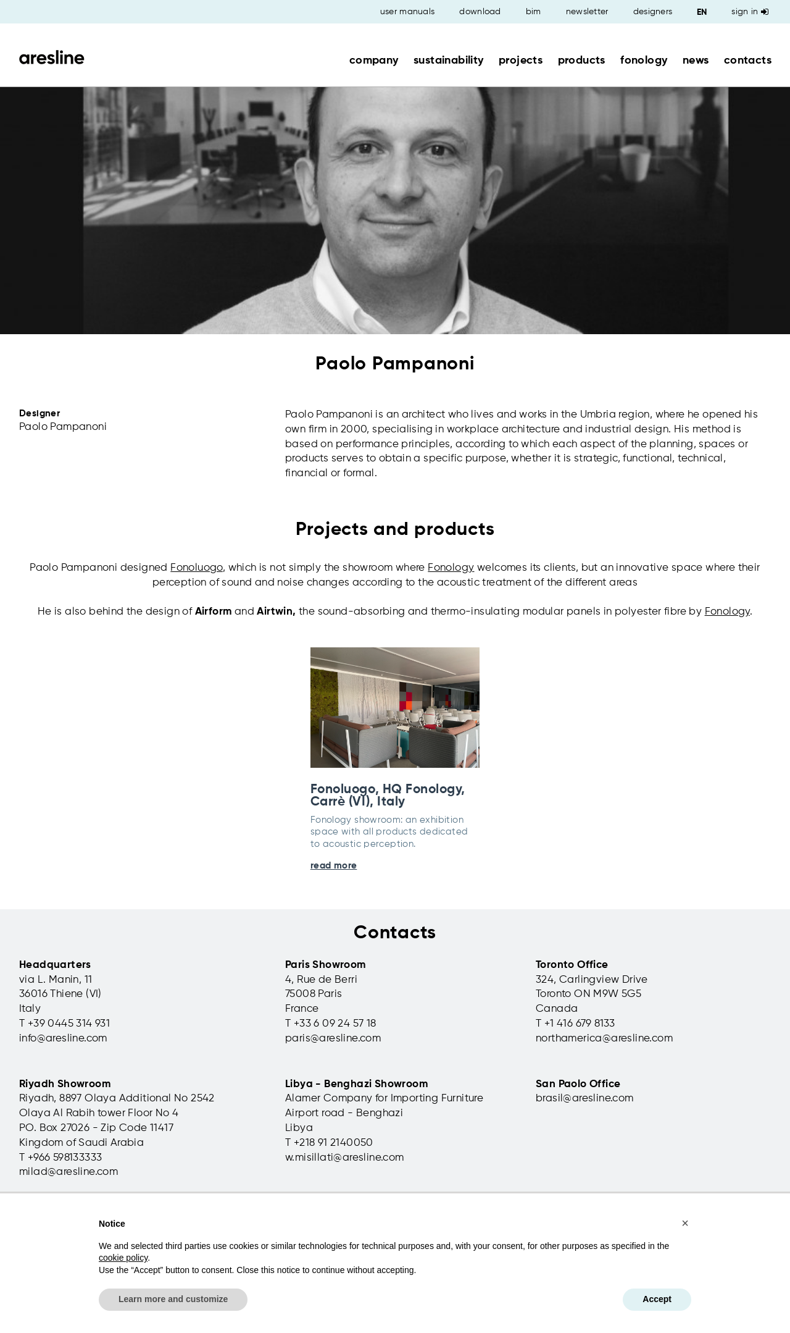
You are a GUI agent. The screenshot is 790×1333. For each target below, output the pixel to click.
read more (333, 865)
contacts (747, 60)
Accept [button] (657, 1299)
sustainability (449, 60)
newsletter (587, 11)
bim (533, 11)
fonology (643, 60)
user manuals (407, 11)
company (374, 60)
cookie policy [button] (123, 1258)
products (581, 60)
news (696, 60)
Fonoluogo (196, 568)
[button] (685, 1223)
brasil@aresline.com (585, 1098)
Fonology (451, 568)
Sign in (749, 11)
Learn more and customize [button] (173, 1299)
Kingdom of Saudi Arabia (81, 1143)
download (480, 11)
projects (521, 60)
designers (653, 11)
